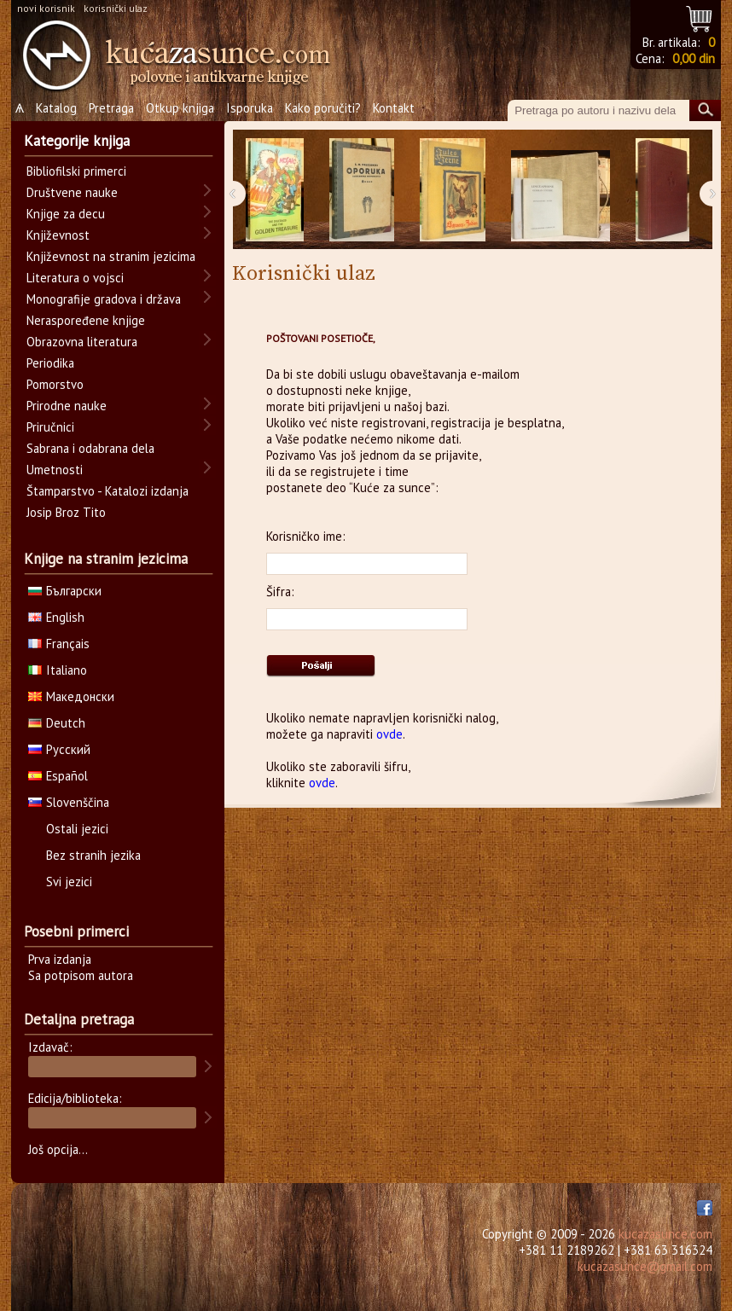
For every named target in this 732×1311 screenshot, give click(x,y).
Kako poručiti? (323, 108)
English (56, 617)
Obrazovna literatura (81, 342)
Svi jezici (69, 881)
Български (65, 591)
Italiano (57, 670)
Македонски (71, 696)
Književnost (58, 235)
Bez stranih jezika (93, 855)
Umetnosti (54, 469)
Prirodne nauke (66, 405)
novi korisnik (46, 8)
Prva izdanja (59, 959)
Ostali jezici (77, 829)
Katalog (56, 108)
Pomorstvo (55, 384)
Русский (59, 749)
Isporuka (249, 108)
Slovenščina (68, 802)
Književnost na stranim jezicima (110, 256)
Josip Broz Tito (66, 512)
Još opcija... (58, 1149)
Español (58, 776)
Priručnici (50, 427)
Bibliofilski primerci (76, 171)
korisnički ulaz (116, 8)
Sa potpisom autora (80, 975)
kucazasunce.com (665, 1234)
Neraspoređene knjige (85, 320)
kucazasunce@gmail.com (645, 1266)
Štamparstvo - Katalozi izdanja (107, 491)
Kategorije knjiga (77, 140)
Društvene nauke (72, 192)
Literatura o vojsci (75, 278)
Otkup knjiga (180, 108)
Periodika (50, 363)
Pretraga (111, 108)
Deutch (56, 723)
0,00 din (693, 58)
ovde (389, 734)
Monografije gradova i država (103, 299)
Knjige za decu (65, 214)
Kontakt (394, 108)
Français (59, 643)
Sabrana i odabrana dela (90, 448)
